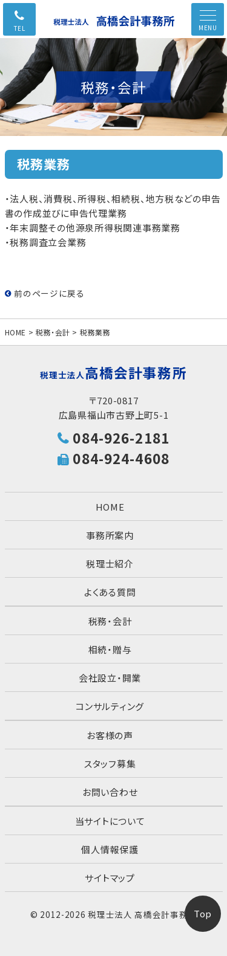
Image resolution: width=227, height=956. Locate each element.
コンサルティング (110, 706)
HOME (15, 332)
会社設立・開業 (110, 677)
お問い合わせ (110, 792)
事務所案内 (110, 535)
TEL (19, 28)
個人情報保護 (110, 849)
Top (203, 913)
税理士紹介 (110, 563)
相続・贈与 (110, 649)
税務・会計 (53, 332)
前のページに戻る (45, 293)
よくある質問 (110, 592)
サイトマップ (110, 877)
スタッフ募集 (110, 763)
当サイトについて (110, 821)
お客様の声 (110, 735)
